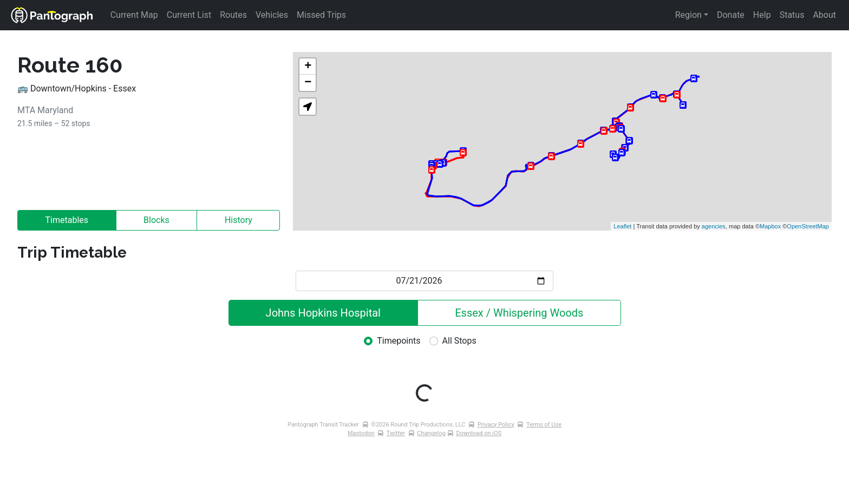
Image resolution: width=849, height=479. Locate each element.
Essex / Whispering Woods (519, 312)
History (238, 220)
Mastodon (361, 433)
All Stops (459, 341)
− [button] (307, 83)
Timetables (67, 220)
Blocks (156, 220)
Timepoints (398, 341)
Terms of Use (543, 424)
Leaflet (622, 226)
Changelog (431, 433)
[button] (307, 107)
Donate (730, 15)
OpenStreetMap (808, 226)
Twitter (396, 433)
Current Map (134, 15)
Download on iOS (478, 433)
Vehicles (272, 15)
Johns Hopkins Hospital (323, 312)
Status (792, 15)
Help (762, 15)
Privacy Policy (496, 424)
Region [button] (688, 15)
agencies (714, 226)
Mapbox (770, 226)
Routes (233, 15)
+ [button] (307, 66)
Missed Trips (321, 15)
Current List (189, 15)
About (824, 15)
